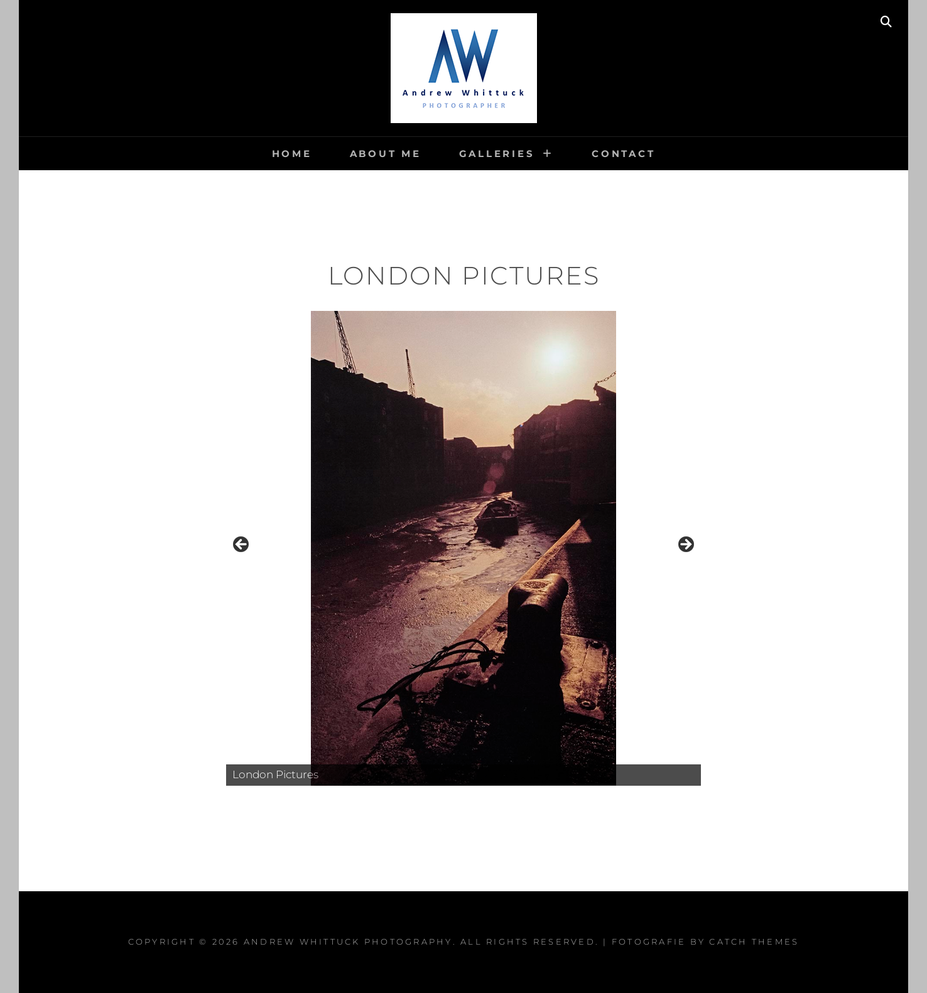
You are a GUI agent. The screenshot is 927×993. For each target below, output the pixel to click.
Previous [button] (241, 545)
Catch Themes (754, 941)
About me (385, 154)
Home (292, 154)
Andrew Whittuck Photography (348, 941)
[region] (463, 548)
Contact (623, 154)
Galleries (497, 154)
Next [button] (685, 545)
